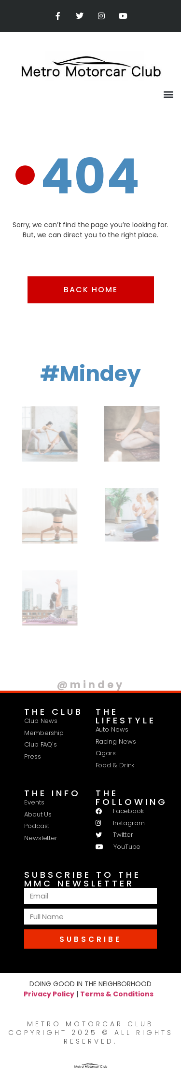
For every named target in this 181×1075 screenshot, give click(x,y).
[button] (168, 94)
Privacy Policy (49, 994)
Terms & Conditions (116, 994)
